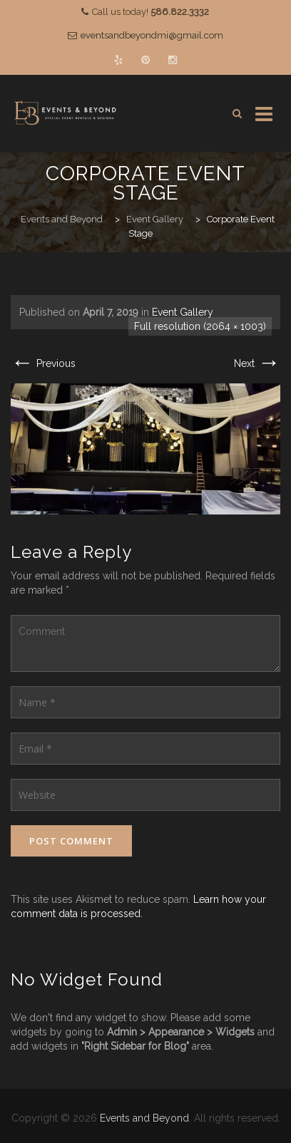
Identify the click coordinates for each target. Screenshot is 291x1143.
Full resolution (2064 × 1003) (200, 326)
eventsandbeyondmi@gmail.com (152, 35)
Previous (43, 363)
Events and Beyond (144, 1118)
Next (257, 363)
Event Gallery (182, 312)
